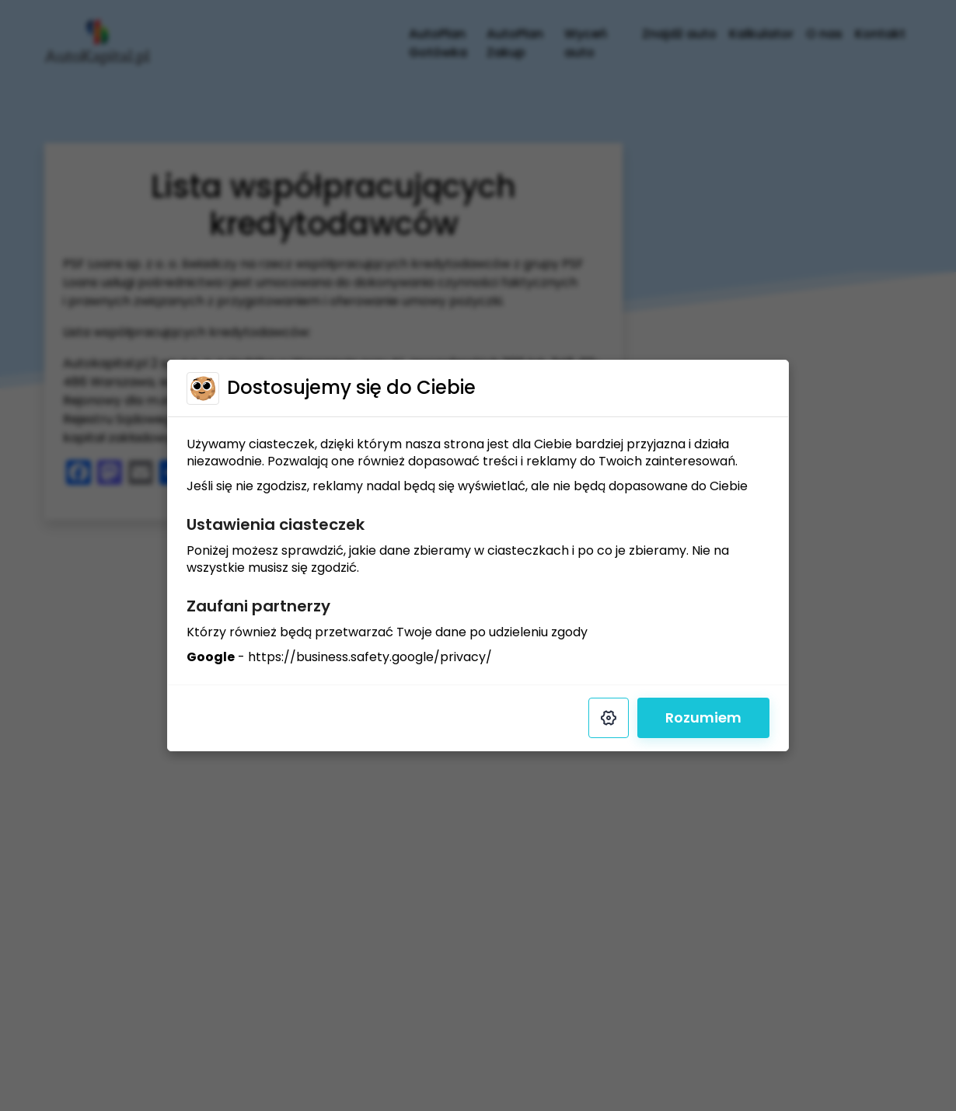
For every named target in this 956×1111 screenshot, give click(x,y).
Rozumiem (703, 717)
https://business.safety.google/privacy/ (370, 657)
